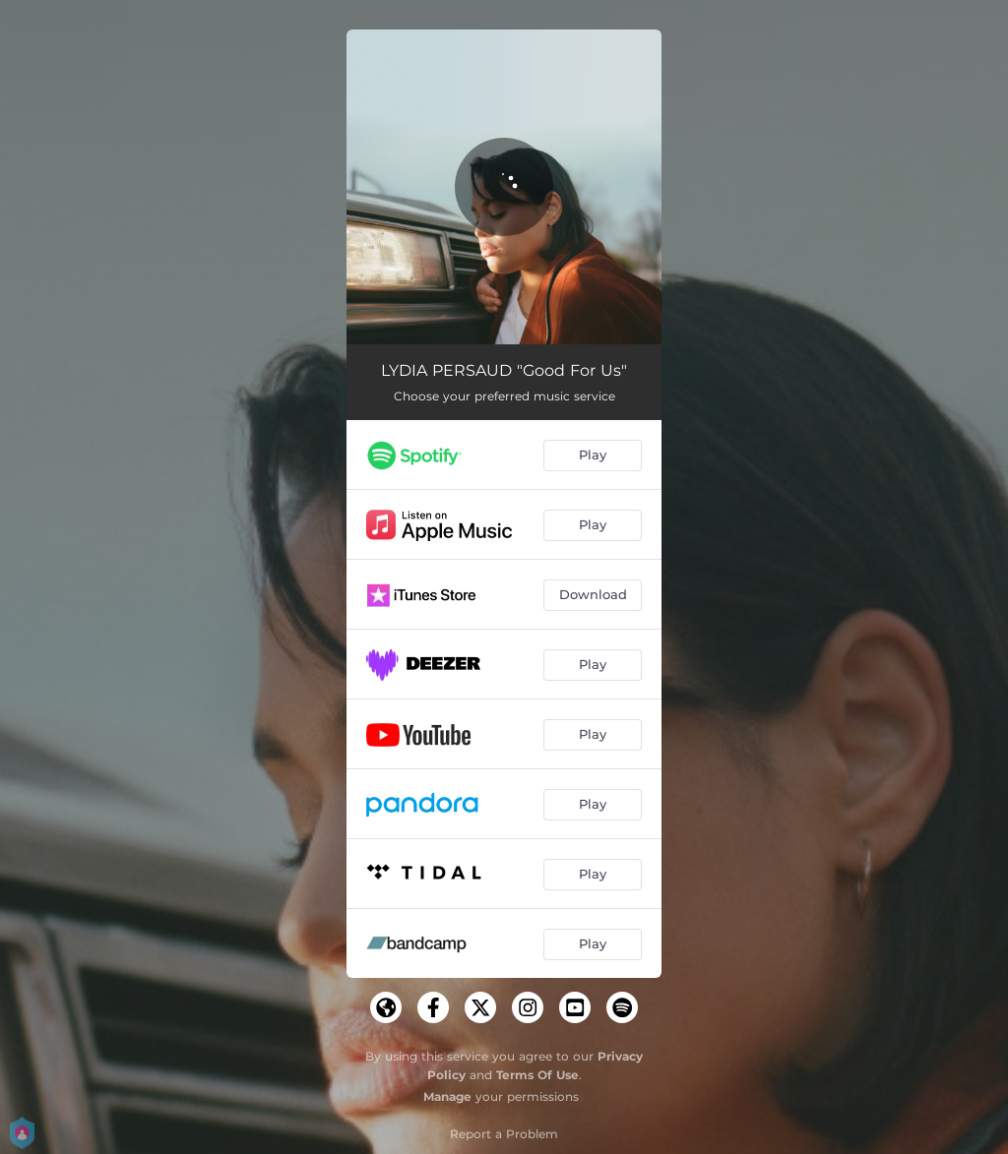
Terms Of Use (537, 1074)
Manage (447, 1096)
